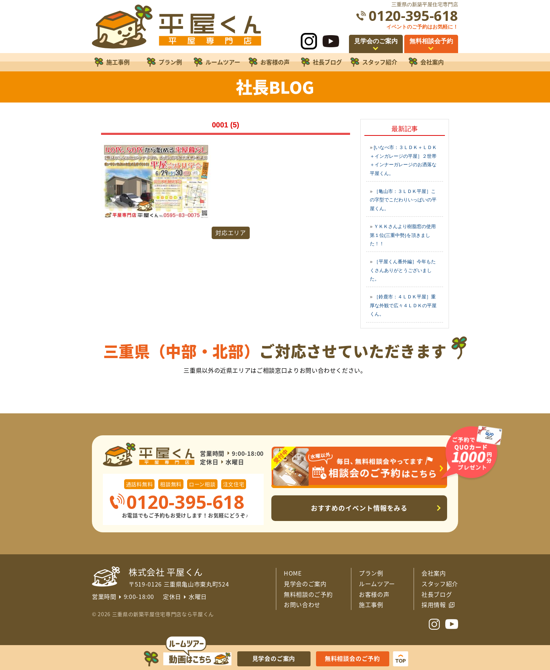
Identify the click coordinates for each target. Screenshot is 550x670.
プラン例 (371, 573)
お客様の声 (374, 594)
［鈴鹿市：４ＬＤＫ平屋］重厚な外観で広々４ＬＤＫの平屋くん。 (403, 305)
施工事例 (371, 604)
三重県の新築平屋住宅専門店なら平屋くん (163, 614)
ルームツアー (377, 583)
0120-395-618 (413, 15)
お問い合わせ (302, 604)
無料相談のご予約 (308, 594)
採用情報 (433, 604)
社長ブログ (436, 594)
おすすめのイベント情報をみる (359, 508)
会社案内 (433, 573)
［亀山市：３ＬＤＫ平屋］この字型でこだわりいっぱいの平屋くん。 (403, 200)
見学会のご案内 (305, 583)
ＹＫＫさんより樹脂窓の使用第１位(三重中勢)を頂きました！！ (403, 235)
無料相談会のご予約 (352, 658)
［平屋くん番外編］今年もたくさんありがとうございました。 (403, 270)
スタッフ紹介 (439, 583)
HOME (293, 573)
